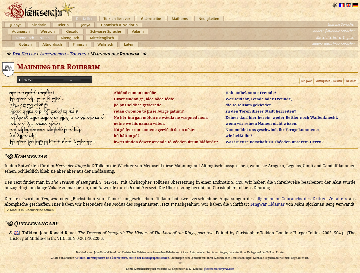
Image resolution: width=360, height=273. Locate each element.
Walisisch (105, 44)
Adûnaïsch (21, 31)
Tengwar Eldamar (267, 204)
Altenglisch (69, 37)
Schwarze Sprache (105, 31)
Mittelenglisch (102, 37)
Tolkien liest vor (117, 18)
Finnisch (80, 44)
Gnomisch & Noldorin (119, 24)
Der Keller (84, 18)
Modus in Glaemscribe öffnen (30, 210)
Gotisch (25, 44)
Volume (76, 79)
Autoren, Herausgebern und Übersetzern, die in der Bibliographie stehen (122, 258)
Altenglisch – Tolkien (33, 37)
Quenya (15, 24)
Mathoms (180, 18)
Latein (129, 44)
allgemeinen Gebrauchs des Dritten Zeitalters (301, 198)
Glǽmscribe (151, 18)
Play (19, 80)
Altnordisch (52, 44)
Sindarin (39, 24)
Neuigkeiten (208, 18)
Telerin (63, 24)
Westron (47, 31)
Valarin (138, 31)
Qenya (85, 24)
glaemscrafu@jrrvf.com (219, 269)
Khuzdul (73, 31)
